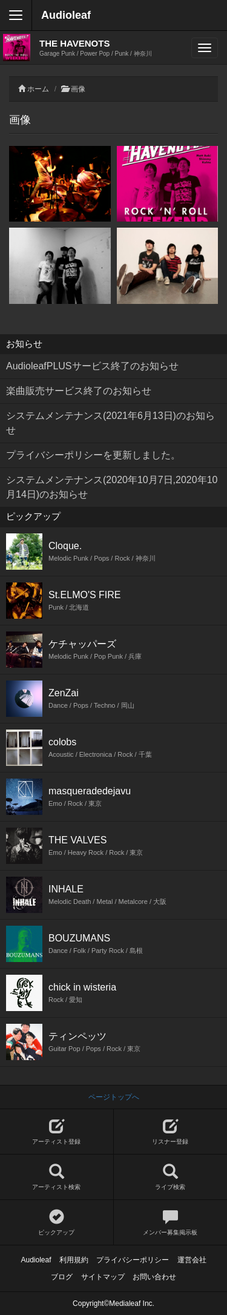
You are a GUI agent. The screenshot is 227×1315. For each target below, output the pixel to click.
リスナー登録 (171, 1132)
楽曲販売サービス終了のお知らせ (78, 391)
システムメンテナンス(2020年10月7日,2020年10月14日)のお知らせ (111, 487)
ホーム (38, 89)
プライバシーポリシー (132, 1260)
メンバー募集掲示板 (171, 1223)
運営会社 (191, 1260)
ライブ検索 (171, 1177)
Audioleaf (66, 15)
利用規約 (73, 1260)
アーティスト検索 (56, 1177)
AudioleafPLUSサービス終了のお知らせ (92, 366)
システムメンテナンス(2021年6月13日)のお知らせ (110, 422)
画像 (78, 89)
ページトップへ (113, 1097)
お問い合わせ (154, 1277)
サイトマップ (103, 1277)
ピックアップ (56, 1223)
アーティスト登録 (56, 1132)
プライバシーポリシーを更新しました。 (93, 455)
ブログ (62, 1277)
